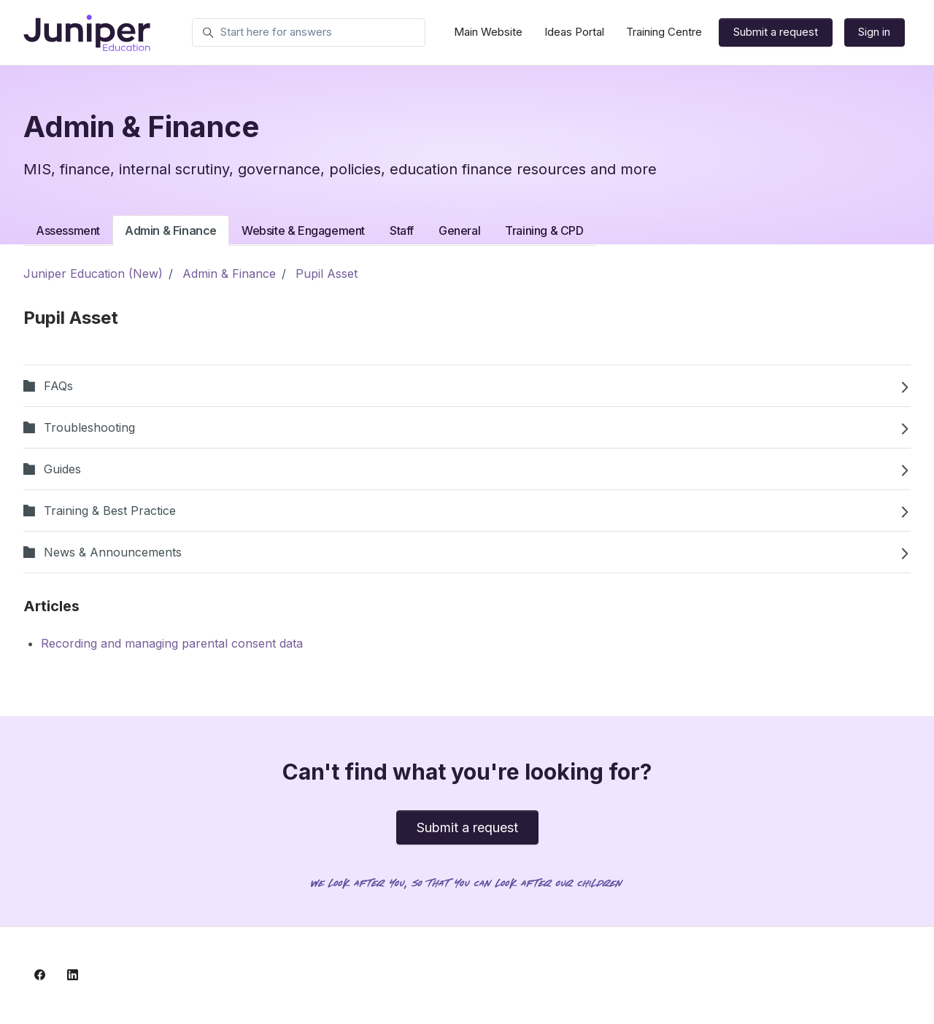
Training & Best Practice (467, 510)
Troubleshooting (467, 427)
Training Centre (664, 32)
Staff (402, 230)
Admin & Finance (171, 230)
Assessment (68, 230)
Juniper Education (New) (93, 273)
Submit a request (775, 32)
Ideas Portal (574, 32)
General (459, 230)
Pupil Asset (327, 273)
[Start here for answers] (308, 32)
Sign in (874, 32)
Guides (467, 469)
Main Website (488, 32)
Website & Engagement (303, 230)
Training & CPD (544, 230)
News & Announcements (467, 552)
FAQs (467, 386)
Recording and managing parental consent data (172, 643)
